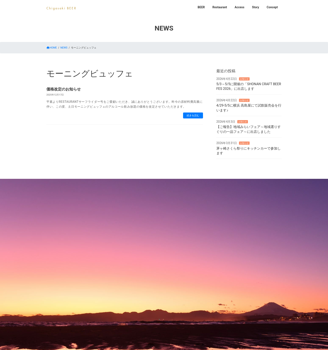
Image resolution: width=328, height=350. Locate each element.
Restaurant (152, 182)
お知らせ (244, 79)
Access (178, 182)
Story (200, 182)
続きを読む (193, 115)
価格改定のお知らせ (63, 89)
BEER (128, 182)
